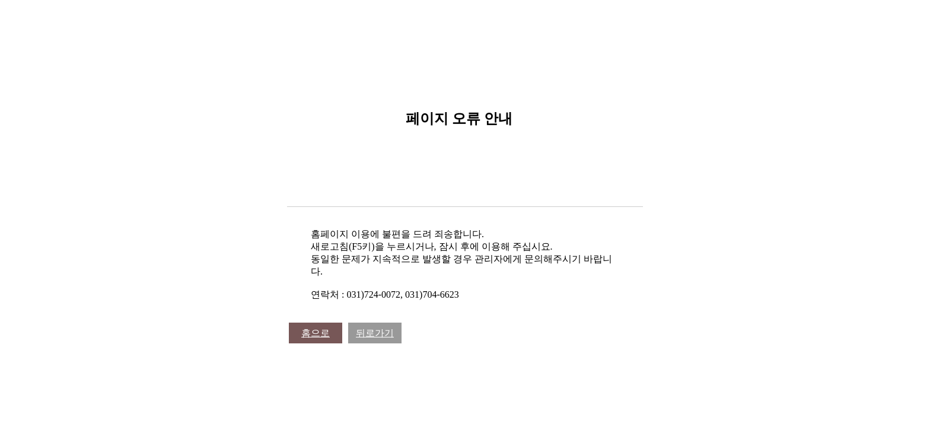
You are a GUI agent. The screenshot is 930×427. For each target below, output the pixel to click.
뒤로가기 (375, 333)
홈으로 (315, 333)
